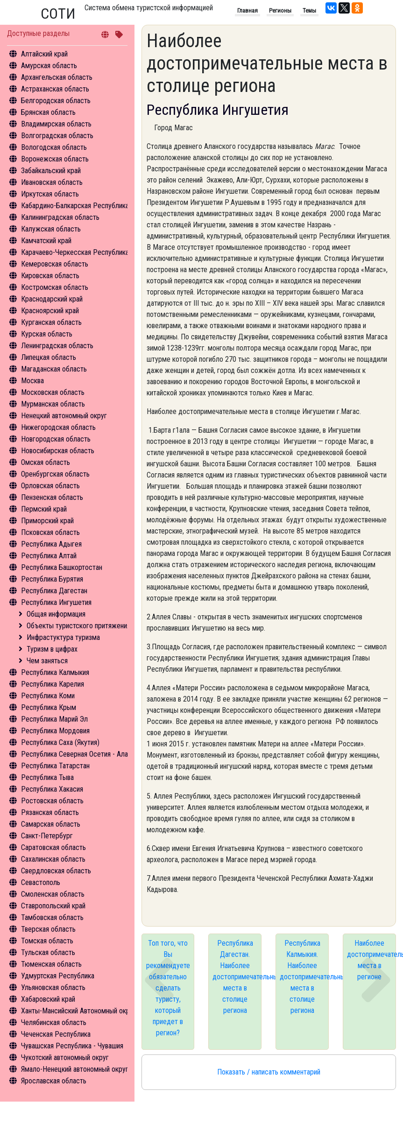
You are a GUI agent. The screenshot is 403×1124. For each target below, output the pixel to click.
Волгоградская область (57, 135)
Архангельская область (56, 77)
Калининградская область (60, 217)
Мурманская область (53, 404)
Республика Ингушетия (56, 602)
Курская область (46, 334)
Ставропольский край (53, 905)
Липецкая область (48, 357)
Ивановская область (52, 182)
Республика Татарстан (55, 765)
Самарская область (50, 824)
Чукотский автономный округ (65, 1057)
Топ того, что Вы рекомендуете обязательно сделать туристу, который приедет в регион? (168, 988)
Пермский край (44, 509)
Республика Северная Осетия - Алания (79, 754)
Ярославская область (53, 1080)
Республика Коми (48, 695)
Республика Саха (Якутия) (60, 742)
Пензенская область (52, 497)
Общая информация (56, 614)
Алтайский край (44, 53)
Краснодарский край (52, 299)
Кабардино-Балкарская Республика (75, 205)
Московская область (53, 392)
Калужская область (51, 229)
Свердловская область (56, 870)
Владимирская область (56, 123)
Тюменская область (51, 964)
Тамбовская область (52, 917)
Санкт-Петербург (47, 835)
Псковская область (50, 532)
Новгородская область (56, 439)
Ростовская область (52, 800)
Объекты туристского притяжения (78, 625)
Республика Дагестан (54, 590)
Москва (32, 380)
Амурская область (49, 65)
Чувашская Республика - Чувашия (72, 1045)
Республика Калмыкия (55, 672)
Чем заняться (47, 660)
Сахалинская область (53, 859)
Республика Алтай (49, 555)
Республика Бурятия (52, 579)
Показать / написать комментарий (268, 1072)
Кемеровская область (54, 264)
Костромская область (54, 287)
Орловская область (50, 485)
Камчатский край (46, 240)
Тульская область (48, 952)
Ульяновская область (53, 987)
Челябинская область (53, 1022)
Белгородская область (56, 100)
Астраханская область (55, 88)
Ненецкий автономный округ (64, 415)
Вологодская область (54, 147)
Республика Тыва (47, 777)
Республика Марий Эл (54, 719)
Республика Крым (48, 707)
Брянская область (48, 112)
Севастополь (40, 882)
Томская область (47, 940)
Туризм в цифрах (52, 649)
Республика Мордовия (55, 730)
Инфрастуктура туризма (63, 637)
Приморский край (47, 520)
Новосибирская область (57, 450)
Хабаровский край (48, 999)
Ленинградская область (57, 345)
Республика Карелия (52, 684)
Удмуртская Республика (57, 975)
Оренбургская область (55, 474)
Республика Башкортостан (61, 567)
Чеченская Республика (56, 1034)
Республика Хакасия (52, 789)
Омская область (45, 462)
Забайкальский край (51, 170)
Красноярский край (50, 310)
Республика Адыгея (51, 544)
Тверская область (48, 929)
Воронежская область (55, 159)
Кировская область (50, 275)
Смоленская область (53, 894)
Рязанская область (50, 812)
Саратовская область (53, 847)
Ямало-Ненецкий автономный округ (74, 1069)
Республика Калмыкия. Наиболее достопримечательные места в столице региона (304, 977)
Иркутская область (50, 194)
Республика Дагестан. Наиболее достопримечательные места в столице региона (237, 977)
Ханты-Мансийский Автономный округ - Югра (89, 1010)
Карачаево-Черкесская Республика (75, 252)
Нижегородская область (58, 427)
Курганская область (51, 322)
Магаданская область (54, 369)
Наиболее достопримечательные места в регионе (371, 960)
